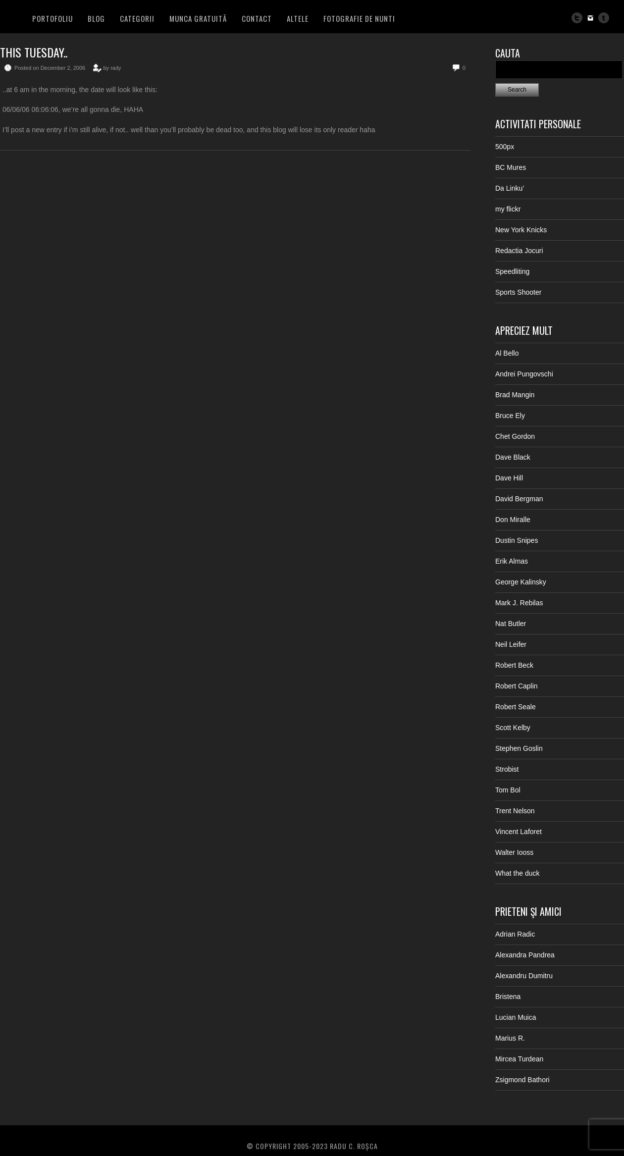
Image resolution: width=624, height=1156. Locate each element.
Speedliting (512, 271)
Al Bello (507, 353)
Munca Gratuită (198, 18)
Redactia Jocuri (519, 251)
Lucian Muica (515, 1017)
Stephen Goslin (519, 748)
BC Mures (510, 167)
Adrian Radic (515, 934)
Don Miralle (512, 520)
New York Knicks (521, 230)
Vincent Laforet (518, 832)
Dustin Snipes (516, 540)
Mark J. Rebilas (519, 603)
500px (504, 147)
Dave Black (512, 457)
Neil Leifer (510, 644)
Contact (257, 18)
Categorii (137, 18)
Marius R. (510, 1038)
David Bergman (519, 499)
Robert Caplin (516, 686)
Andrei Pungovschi (524, 374)
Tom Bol (507, 790)
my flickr (507, 209)
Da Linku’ (509, 188)
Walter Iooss (514, 852)
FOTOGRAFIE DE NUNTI (359, 18)
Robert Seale (515, 707)
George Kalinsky (520, 582)
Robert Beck (514, 665)
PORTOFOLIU (52, 18)
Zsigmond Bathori (522, 1080)
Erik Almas (511, 561)
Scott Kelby (512, 728)
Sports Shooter (518, 292)
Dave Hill (509, 478)
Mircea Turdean (519, 1059)
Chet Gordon (515, 436)
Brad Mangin (514, 395)
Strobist (507, 769)
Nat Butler (510, 624)
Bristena (507, 996)
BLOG (96, 18)
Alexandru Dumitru (524, 976)
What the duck (517, 873)
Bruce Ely (510, 416)
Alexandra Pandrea (525, 955)
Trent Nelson (515, 811)
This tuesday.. (33, 52)
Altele (298, 18)
